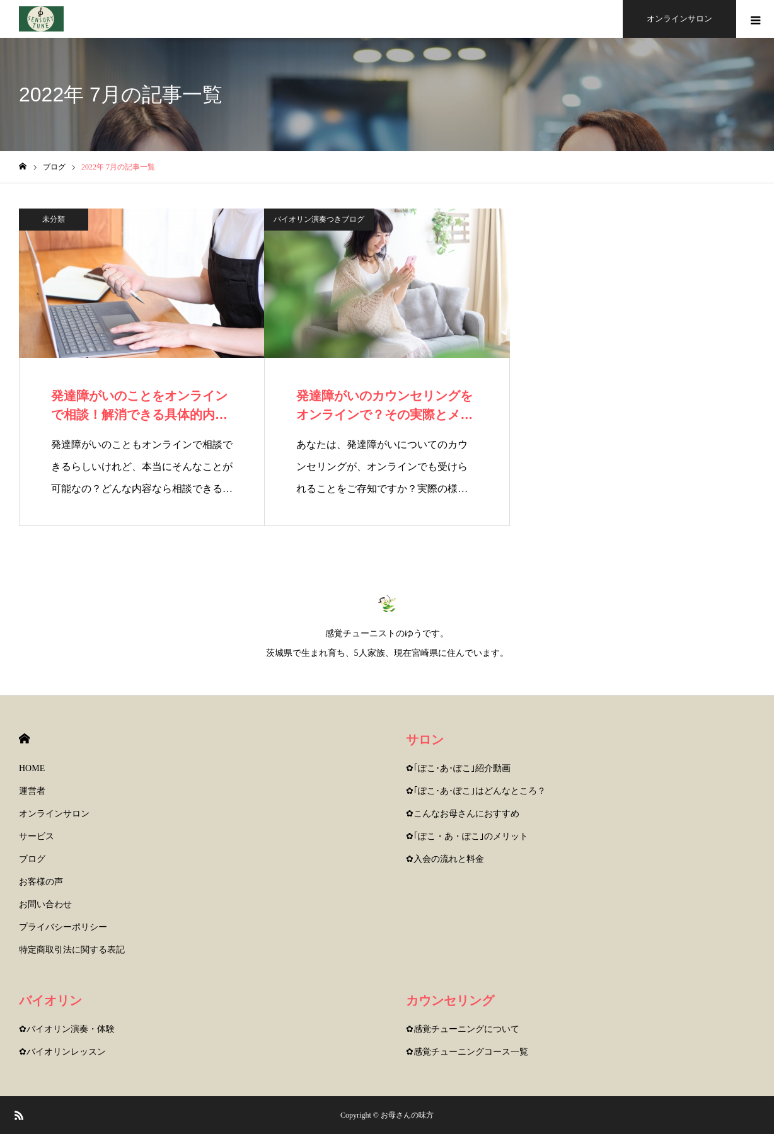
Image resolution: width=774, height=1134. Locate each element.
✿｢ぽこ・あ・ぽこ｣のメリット (467, 836)
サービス (36, 836)
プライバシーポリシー (63, 927)
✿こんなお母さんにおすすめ (462, 813)
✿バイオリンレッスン (62, 1052)
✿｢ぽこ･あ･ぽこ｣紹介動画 (458, 768)
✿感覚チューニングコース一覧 (467, 1052)
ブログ (32, 859)
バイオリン (50, 1000)
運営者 (32, 791)
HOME (24, 738)
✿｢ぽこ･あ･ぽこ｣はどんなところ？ (476, 791)
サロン (425, 740)
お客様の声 (41, 881)
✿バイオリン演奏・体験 (67, 1029)
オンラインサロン (54, 813)
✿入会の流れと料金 (445, 859)
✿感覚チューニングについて (462, 1029)
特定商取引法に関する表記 (72, 949)
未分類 (53, 219)
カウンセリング (450, 1000)
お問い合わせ (45, 904)
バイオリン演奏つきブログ (319, 219)
